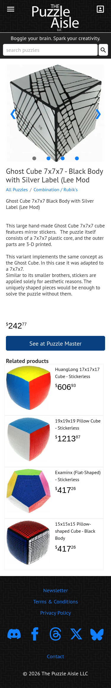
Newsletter (55, 590)
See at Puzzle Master (55, 343)
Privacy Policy (55, 612)
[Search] (103, 50)
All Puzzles (17, 189)
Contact (55, 656)
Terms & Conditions (55, 601)
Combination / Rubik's (56, 189)
